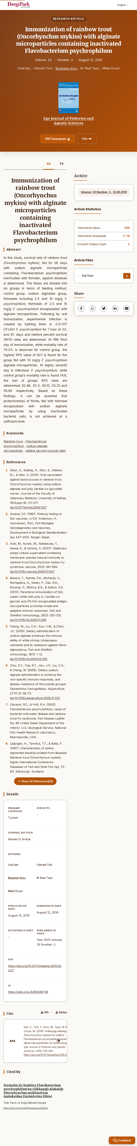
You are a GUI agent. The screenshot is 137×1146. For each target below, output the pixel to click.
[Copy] (58, 1041)
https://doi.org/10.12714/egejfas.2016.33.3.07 (49, 1054)
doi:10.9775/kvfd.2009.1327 (28, 507)
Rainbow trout (13, 441)
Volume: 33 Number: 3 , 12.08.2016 (104, 192)
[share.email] (126, 308)
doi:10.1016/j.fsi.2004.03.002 (28, 659)
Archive (80, 176)
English (122, 5)
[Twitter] (104, 308)
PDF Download (57, 139)
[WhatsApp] (92, 308)
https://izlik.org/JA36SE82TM (28, 992)
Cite (87, 138)
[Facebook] (81, 308)
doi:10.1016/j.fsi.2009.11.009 (28, 620)
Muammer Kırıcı (66, 68)
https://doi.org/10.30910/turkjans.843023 (26, 1108)
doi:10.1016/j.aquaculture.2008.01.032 (35, 698)
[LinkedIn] (115, 308)
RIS (45, 1012)
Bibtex (61, 1012)
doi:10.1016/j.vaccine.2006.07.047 (32, 571)
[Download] (126, 276)
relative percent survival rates (45, 450)
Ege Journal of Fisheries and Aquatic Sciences (69, 120)
